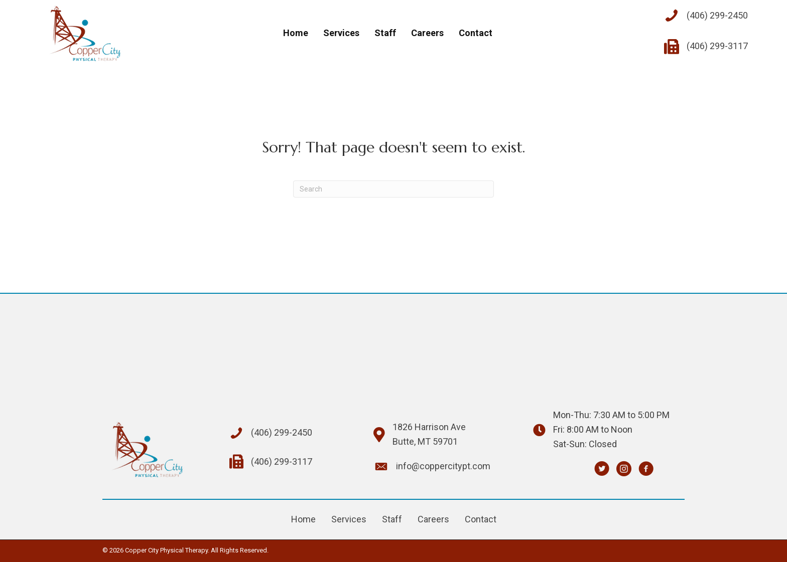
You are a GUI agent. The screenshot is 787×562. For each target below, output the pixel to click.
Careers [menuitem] (433, 519)
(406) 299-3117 (717, 46)
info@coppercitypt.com (443, 466)
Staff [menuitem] (392, 519)
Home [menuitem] (303, 519)
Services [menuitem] (348, 519)
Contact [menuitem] (480, 519)
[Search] (393, 189)
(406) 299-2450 (717, 15)
